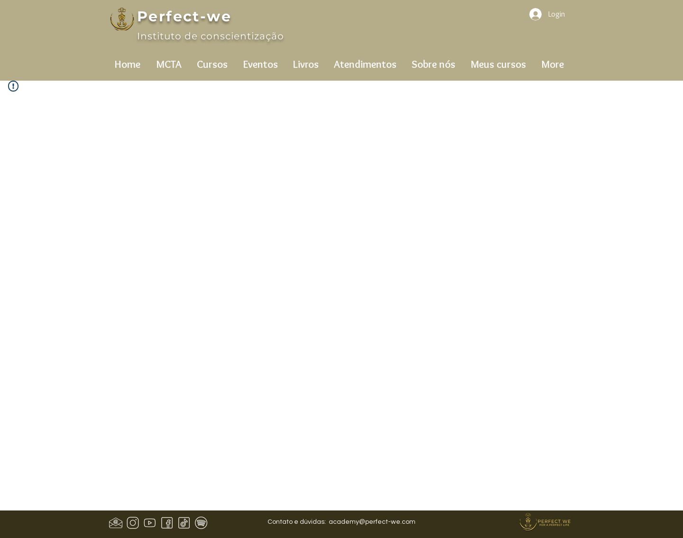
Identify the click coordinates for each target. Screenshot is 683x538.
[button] (168, 60)
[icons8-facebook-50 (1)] (167, 522)
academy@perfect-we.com (372, 522)
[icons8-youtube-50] (150, 522)
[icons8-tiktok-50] (184, 522)
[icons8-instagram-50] (132, 522)
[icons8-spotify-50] (201, 522)
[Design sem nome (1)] (115, 522)
